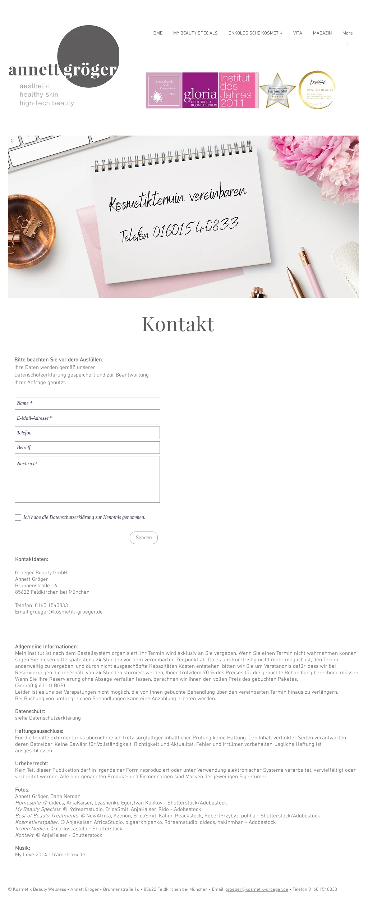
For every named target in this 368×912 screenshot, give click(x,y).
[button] (347, 43)
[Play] (22, 904)
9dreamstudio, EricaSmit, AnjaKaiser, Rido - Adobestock (134, 809)
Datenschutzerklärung (40, 375)
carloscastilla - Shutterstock (89, 829)
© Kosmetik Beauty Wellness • (39, 890)
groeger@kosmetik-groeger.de (66, 612)
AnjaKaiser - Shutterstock (71, 835)
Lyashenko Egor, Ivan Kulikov (129, 803)
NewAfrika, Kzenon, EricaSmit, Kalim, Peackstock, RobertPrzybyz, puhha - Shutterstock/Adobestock (202, 816)
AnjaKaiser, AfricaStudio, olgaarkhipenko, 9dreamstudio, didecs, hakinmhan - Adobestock (170, 822)
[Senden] (144, 538)
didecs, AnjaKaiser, (71, 803)
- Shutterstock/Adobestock (195, 803)
